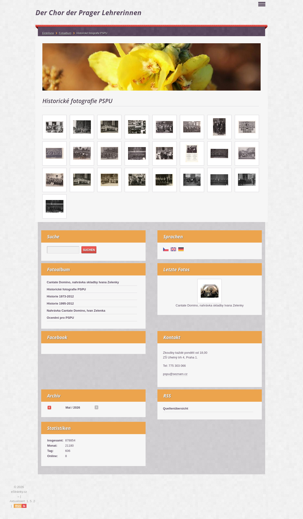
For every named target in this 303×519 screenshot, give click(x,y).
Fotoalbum (65, 33)
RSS (18, 506)
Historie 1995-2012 (60, 303)
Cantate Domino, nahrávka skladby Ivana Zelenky (83, 282)
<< (49, 407)
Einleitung (48, 33)
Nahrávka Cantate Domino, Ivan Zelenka (76, 310)
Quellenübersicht (175, 408)
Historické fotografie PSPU (66, 289)
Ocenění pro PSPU (60, 317)
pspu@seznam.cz (175, 374)
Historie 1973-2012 (60, 296)
